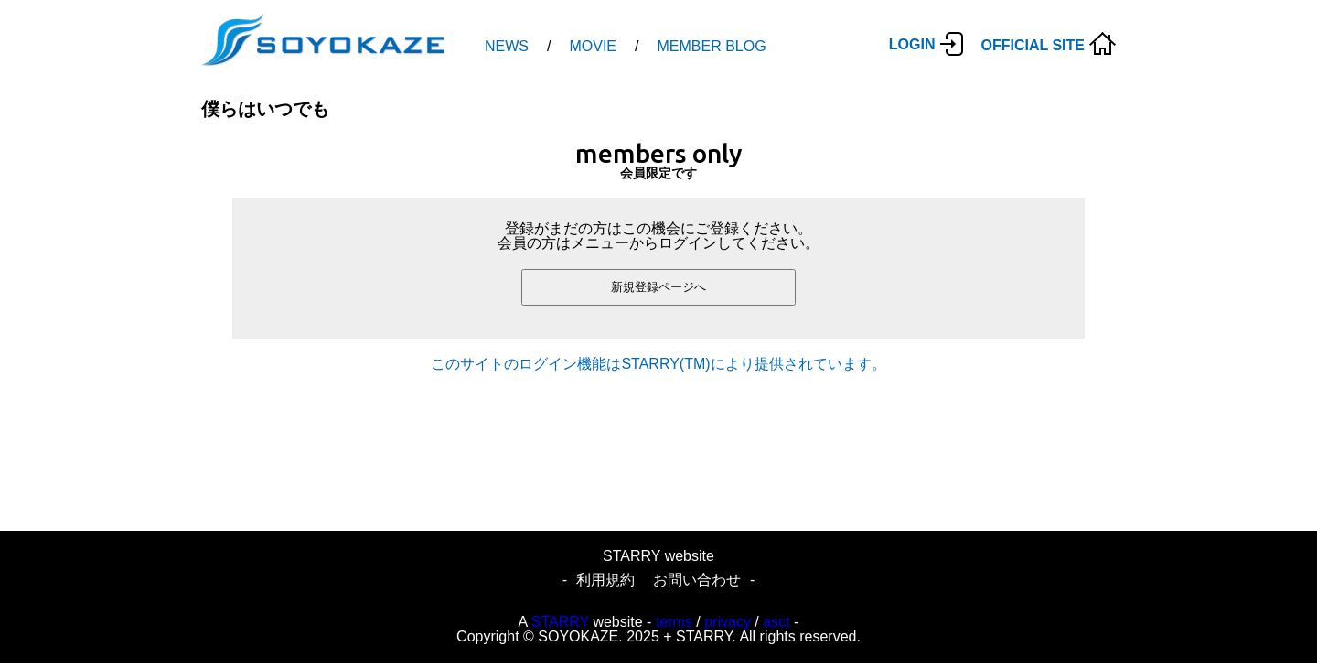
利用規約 (605, 579)
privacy (727, 622)
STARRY (560, 622)
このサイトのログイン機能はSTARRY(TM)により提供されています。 (658, 364)
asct (776, 622)
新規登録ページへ (658, 287)
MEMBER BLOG (711, 46)
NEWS (507, 46)
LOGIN (912, 44)
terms (674, 622)
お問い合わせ (697, 579)
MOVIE (592, 46)
